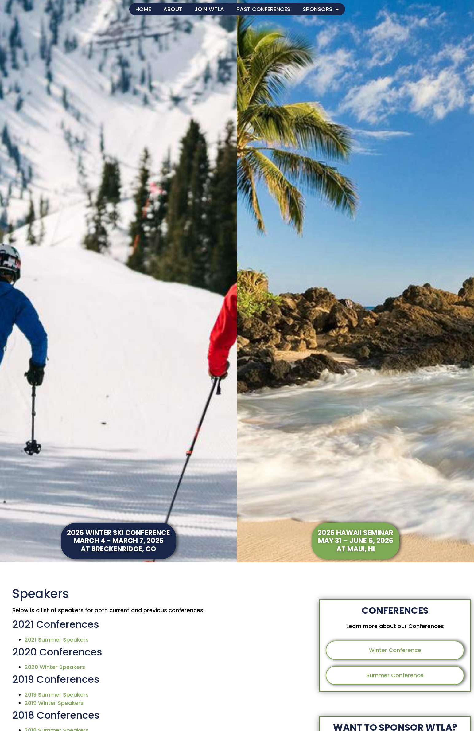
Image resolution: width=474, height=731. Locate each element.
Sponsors (321, 9)
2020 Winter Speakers (55, 667)
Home (143, 9)
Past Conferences (263, 9)
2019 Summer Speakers (57, 694)
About (172, 9)
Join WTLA (209, 9)
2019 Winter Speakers (54, 703)
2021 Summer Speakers (57, 639)
